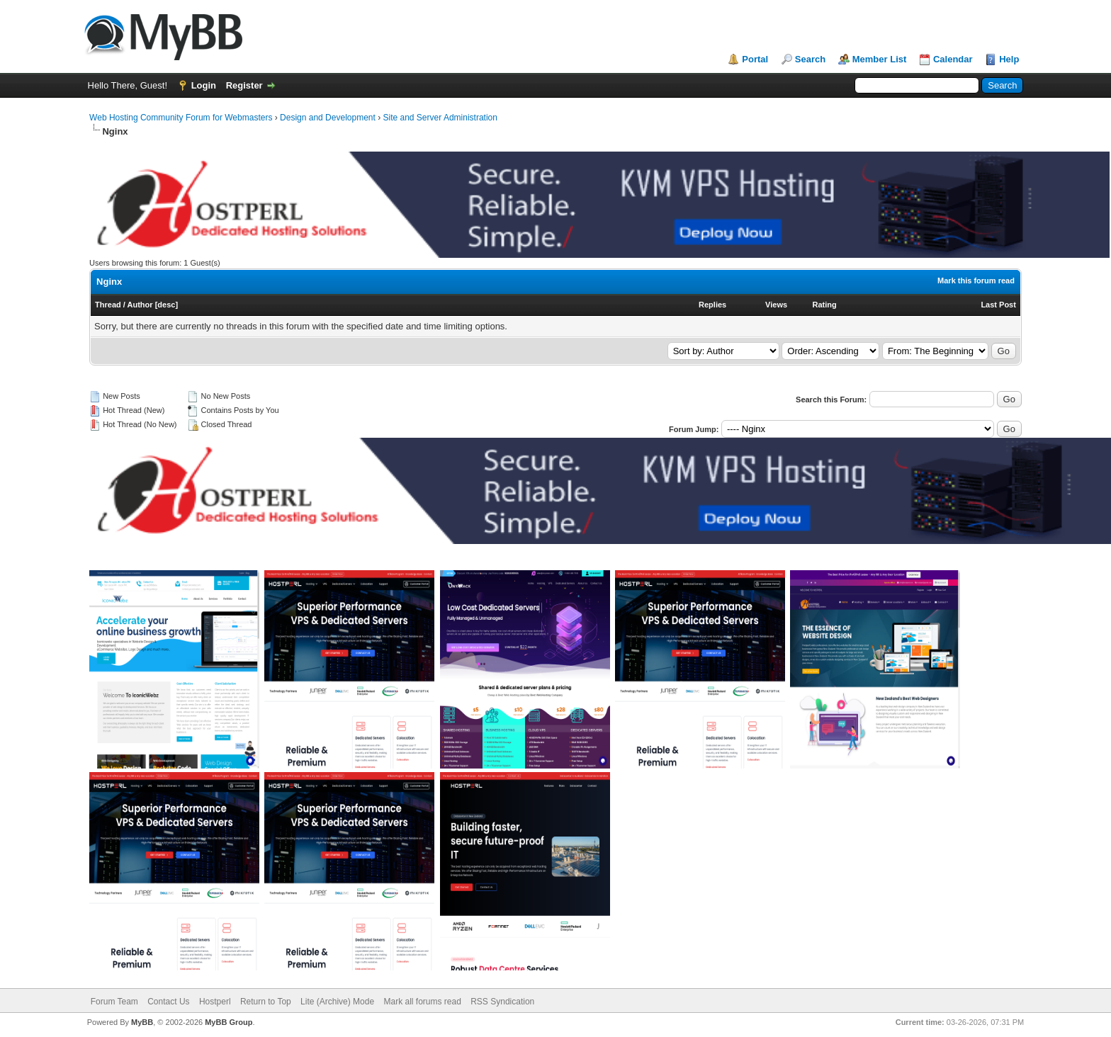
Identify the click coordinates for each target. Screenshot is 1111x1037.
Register (244, 85)
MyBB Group (228, 1022)
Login (203, 85)
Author (140, 304)
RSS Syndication (502, 1002)
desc (166, 304)
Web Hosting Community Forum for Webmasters (180, 118)
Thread (108, 304)
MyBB (142, 1022)
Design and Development (328, 118)
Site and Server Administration (440, 118)
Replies (712, 304)
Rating (825, 304)
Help (1009, 59)
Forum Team (114, 1002)
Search (810, 59)
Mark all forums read (422, 1002)
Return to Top (265, 1002)
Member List (879, 59)
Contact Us (168, 1002)
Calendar (953, 59)
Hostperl (215, 1002)
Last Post (998, 304)
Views (776, 304)
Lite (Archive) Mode (337, 1002)
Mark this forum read (976, 280)
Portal (755, 59)
